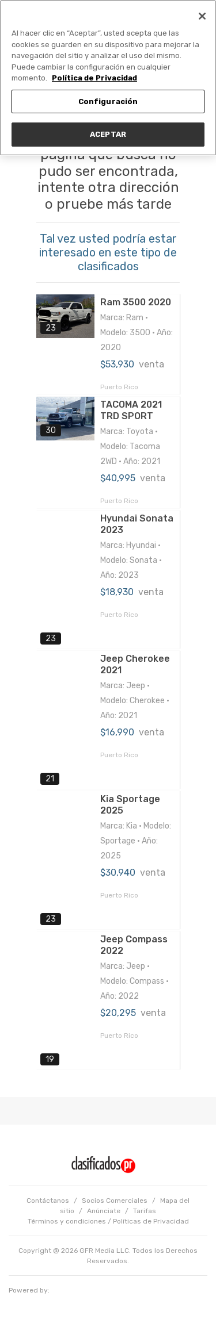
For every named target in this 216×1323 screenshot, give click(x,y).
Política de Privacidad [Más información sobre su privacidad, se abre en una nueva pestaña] (94, 78)
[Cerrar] (202, 16)
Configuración (108, 101)
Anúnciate (103, 1211)
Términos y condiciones (67, 1221)
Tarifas (144, 1211)
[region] (108, 78)
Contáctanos (47, 1201)
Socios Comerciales (114, 1201)
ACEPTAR (108, 134)
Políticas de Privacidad (151, 1221)
